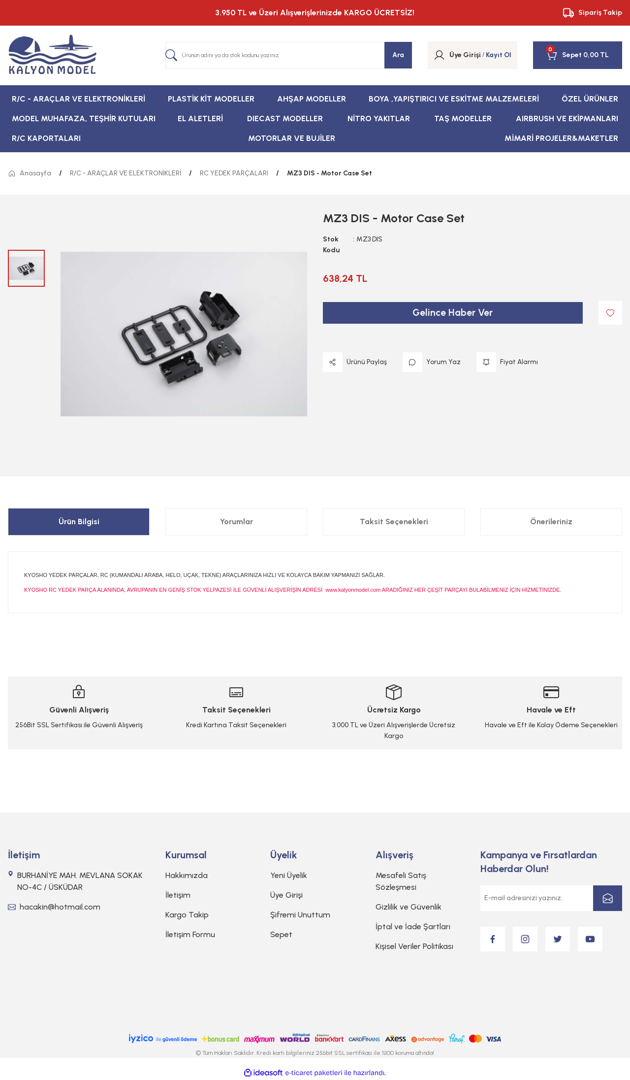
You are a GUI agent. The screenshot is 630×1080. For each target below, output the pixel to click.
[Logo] (52, 55)
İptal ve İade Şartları (413, 926)
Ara (398, 55)
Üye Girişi (286, 895)
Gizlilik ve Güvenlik (408, 906)
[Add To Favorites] (610, 313)
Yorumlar (236, 521)
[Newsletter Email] (551, 898)
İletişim (177, 895)
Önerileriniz (551, 521)
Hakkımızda (186, 875)
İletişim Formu (190, 934)
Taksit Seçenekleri (394, 521)
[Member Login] (439, 55)
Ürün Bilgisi (79, 521)
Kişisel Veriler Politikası (414, 946)
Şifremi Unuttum (300, 914)
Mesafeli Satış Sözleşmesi (401, 881)
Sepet (281, 934)
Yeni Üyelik (288, 875)
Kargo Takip (187, 914)
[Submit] (607, 898)
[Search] (288, 55)
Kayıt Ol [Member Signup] (498, 55)
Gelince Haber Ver (453, 313)
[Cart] (564, 55)
